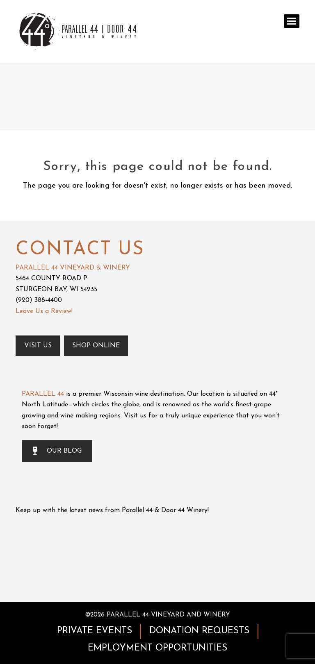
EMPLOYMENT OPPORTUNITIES (157, 648)
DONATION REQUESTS (199, 631)
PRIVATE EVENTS (94, 631)
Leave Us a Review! (44, 311)
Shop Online (96, 345)
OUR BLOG (57, 451)
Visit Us (38, 345)
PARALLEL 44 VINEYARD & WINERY (73, 268)
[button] (291, 21)
